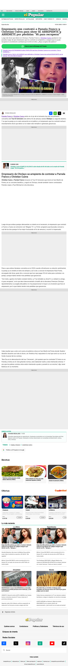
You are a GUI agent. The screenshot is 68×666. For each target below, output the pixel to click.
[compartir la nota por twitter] (59, 113)
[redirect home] (34, 620)
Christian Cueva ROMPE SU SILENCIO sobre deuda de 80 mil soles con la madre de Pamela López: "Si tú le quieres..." (37, 167)
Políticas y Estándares (40, 626)
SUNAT (33, 10)
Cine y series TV (49, 19)
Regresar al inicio (8, 612)
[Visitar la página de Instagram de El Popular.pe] (28, 643)
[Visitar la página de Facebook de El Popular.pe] (4, 643)
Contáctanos (23, 626)
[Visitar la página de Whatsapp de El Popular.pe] (40, 643)
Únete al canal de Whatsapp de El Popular (34, 46)
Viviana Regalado (9, 113)
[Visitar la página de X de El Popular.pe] (16, 643)
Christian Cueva (46, 38)
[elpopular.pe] (34, 17)
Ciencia (58, 19)
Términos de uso (58, 626)
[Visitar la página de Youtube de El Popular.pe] (52, 643)
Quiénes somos (9, 626)
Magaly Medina (19, 10)
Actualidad (30, 19)
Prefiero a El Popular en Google (15, 450)
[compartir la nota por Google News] (64, 113)
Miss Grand (9, 10)
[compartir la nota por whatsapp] (55, 113)
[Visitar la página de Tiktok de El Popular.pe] (64, 643)
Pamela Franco (7, 116)
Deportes (39, 19)
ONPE (27, 10)
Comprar (19, 517)
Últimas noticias (7, 19)
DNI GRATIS (40, 10)
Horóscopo (49, 10)
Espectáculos (19, 19)
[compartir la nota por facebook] (51, 113)
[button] (3, 15)
